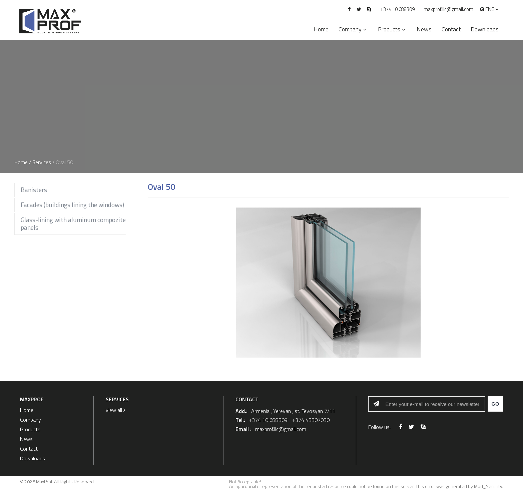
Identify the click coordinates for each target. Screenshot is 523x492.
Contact (451, 29)
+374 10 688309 (397, 9)
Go (495, 404)
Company (350, 29)
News (424, 29)
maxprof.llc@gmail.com (448, 9)
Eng (489, 10)
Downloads (485, 29)
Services (41, 162)
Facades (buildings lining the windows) (72, 204)
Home (321, 29)
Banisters (34, 189)
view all (115, 410)
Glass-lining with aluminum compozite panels (73, 223)
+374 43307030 (311, 420)
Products (389, 29)
